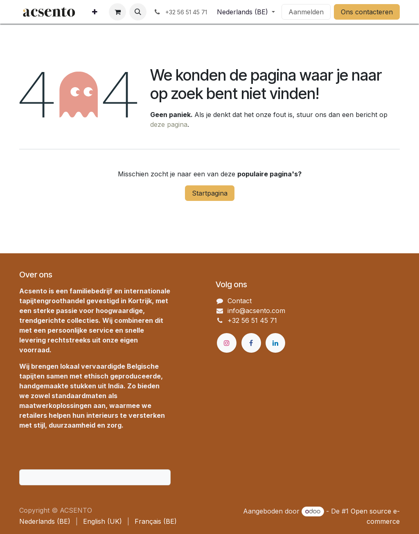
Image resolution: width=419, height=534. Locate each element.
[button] (137, 11)
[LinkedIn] (275, 343)
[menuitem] (95, 12)
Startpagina (210, 193)
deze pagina (168, 124)
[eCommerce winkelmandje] (117, 11)
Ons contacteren (367, 12)
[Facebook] (251, 343)
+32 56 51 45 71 (252, 320)
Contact (240, 301)
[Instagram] (227, 343)
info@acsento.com (256, 310)
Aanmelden (306, 12)
